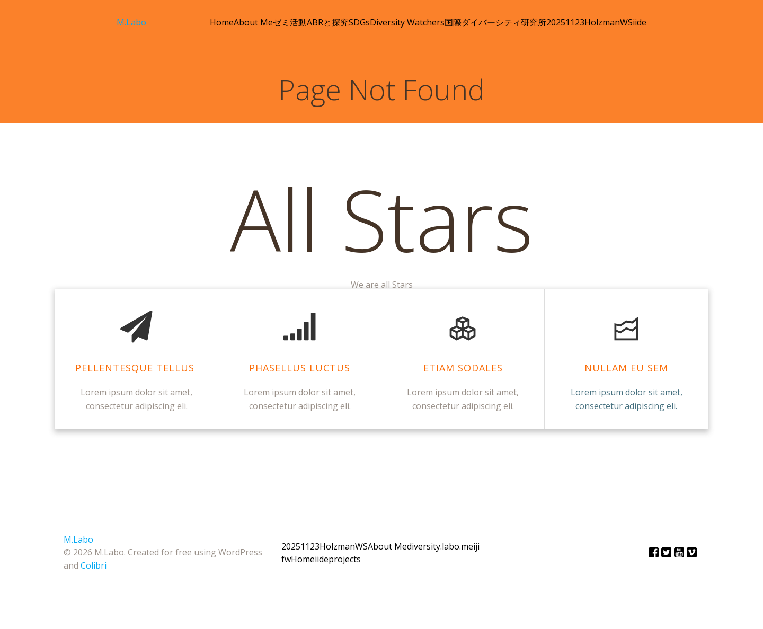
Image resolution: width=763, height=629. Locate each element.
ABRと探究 (328, 22)
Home (222, 22)
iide (639, 22)
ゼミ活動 (290, 22)
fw (286, 559)
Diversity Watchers (407, 22)
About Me (253, 22)
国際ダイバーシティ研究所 (495, 22)
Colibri (94, 565)
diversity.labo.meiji (443, 546)
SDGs (359, 22)
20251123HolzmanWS (589, 22)
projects (345, 559)
